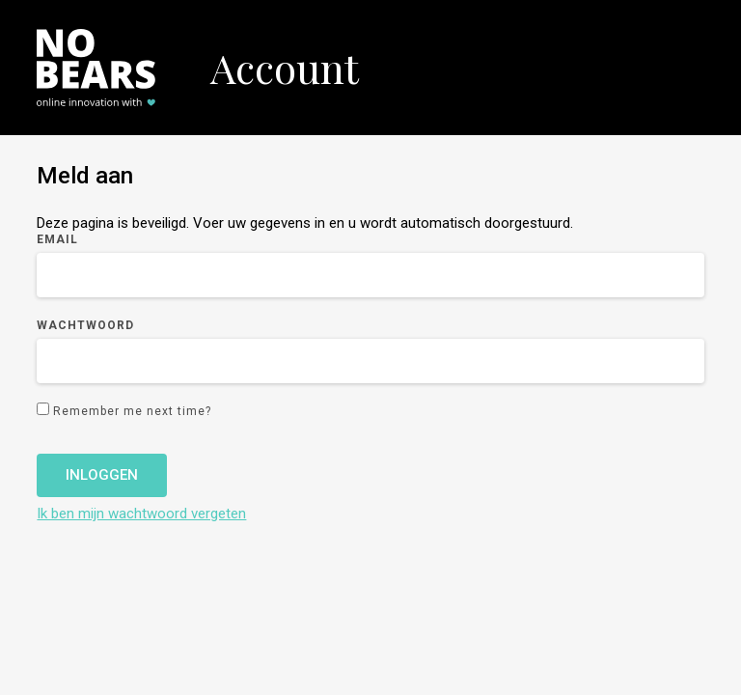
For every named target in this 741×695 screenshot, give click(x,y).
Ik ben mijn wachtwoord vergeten (141, 513)
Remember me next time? (132, 411)
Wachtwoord (85, 325)
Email (57, 239)
